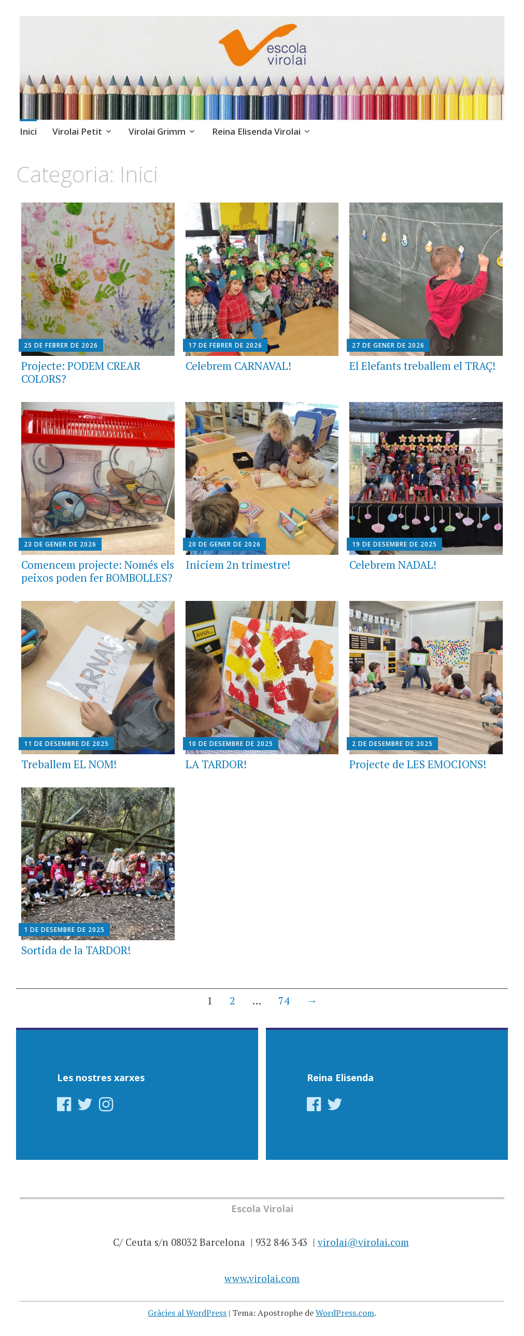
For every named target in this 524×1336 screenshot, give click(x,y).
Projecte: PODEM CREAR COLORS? (80, 372)
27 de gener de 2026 (388, 345)
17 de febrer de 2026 (225, 345)
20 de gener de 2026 (224, 544)
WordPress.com (345, 1312)
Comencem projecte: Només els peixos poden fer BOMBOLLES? (97, 571)
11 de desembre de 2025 (66, 743)
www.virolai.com (262, 1278)
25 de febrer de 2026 (61, 345)
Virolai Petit (77, 131)
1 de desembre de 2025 (64, 929)
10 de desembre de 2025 (230, 743)
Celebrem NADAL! (392, 564)
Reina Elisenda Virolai (256, 131)
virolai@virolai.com (363, 1242)
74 (284, 1001)
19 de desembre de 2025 (394, 544)
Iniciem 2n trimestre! (238, 564)
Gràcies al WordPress (187, 1312)
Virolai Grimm (157, 131)
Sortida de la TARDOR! (76, 950)
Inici (28, 131)
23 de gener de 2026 (60, 544)
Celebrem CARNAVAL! (238, 365)
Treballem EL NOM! (69, 764)
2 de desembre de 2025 (392, 743)
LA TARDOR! (216, 764)
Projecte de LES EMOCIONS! (417, 764)
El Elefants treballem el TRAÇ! (422, 365)
